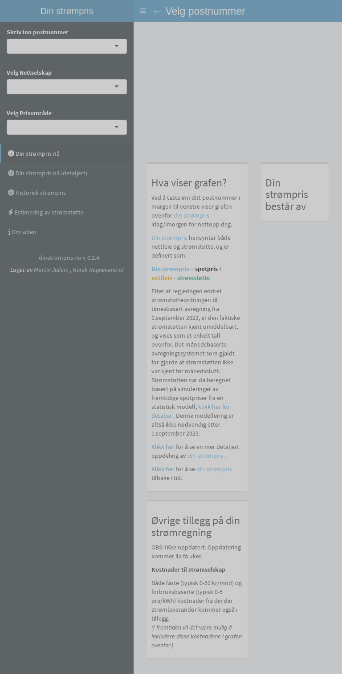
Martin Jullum (51, 270)
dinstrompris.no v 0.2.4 (69, 258)
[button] (143, 11)
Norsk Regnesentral (98, 270)
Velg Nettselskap (29, 73)
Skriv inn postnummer (38, 32)
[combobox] (13, 46)
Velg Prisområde (29, 113)
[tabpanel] (237, 348)
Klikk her (163, 447)
